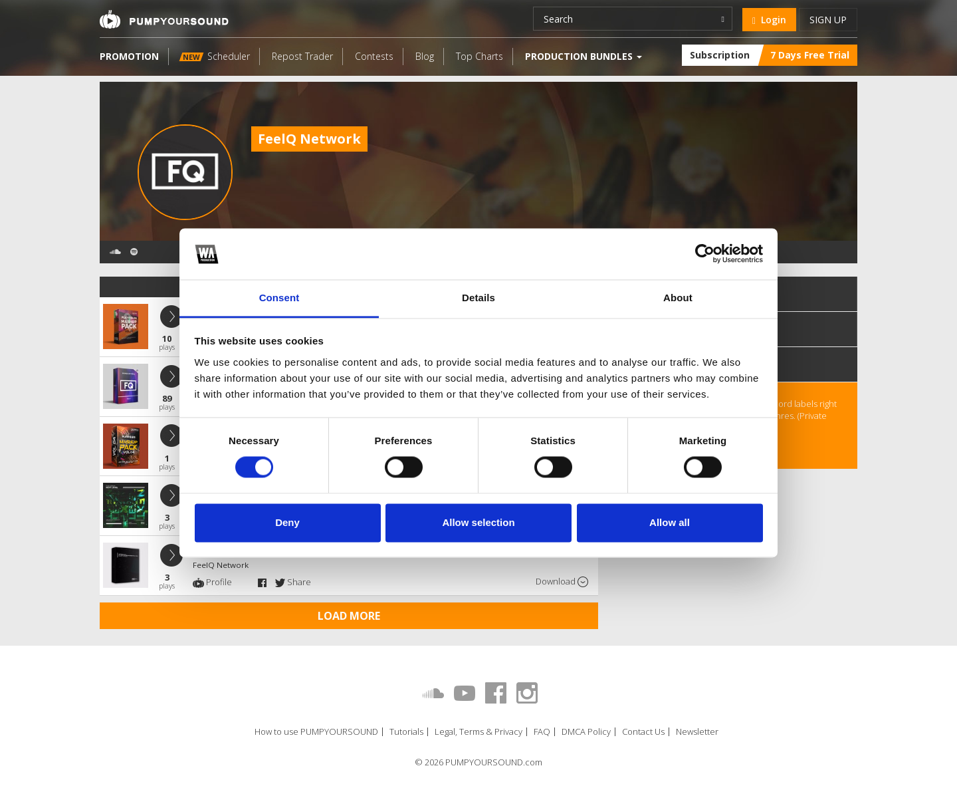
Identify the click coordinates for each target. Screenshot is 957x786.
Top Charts (479, 56)
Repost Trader (302, 56)
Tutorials (406, 731)
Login (769, 19)
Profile (212, 582)
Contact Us (643, 731)
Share (293, 582)
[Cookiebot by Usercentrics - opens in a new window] (705, 254)
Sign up (828, 19)
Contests (374, 56)
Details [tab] (478, 297)
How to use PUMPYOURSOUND (316, 731)
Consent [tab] (279, 297)
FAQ (542, 731)
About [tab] (677, 297)
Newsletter (697, 731)
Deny (287, 522)
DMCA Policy (586, 731)
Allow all (669, 522)
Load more (349, 615)
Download (562, 581)
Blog (424, 56)
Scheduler (214, 56)
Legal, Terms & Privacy (478, 731)
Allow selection (478, 522)
